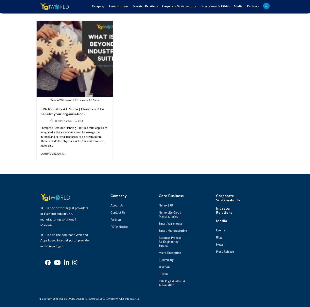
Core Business (118, 6)
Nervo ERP (166, 205)
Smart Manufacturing (173, 230)
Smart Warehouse (170, 223)
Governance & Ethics (215, 6)
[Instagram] (74, 262)
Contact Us (118, 212)
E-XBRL (164, 274)
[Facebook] (48, 262)
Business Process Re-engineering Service (170, 241)
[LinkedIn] (66, 262)
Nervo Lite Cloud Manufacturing (170, 214)
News (219, 244)
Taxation (164, 267)
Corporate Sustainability (179, 6)
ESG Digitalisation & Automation (172, 283)
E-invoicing (166, 260)
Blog (80, 120)
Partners (253, 6)
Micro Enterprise (170, 252)
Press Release (225, 251)
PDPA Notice (119, 226)
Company (98, 6)
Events (220, 230)
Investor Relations (145, 6)
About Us (117, 205)
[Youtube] (57, 262)
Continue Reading (53, 153)
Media (238, 6)
